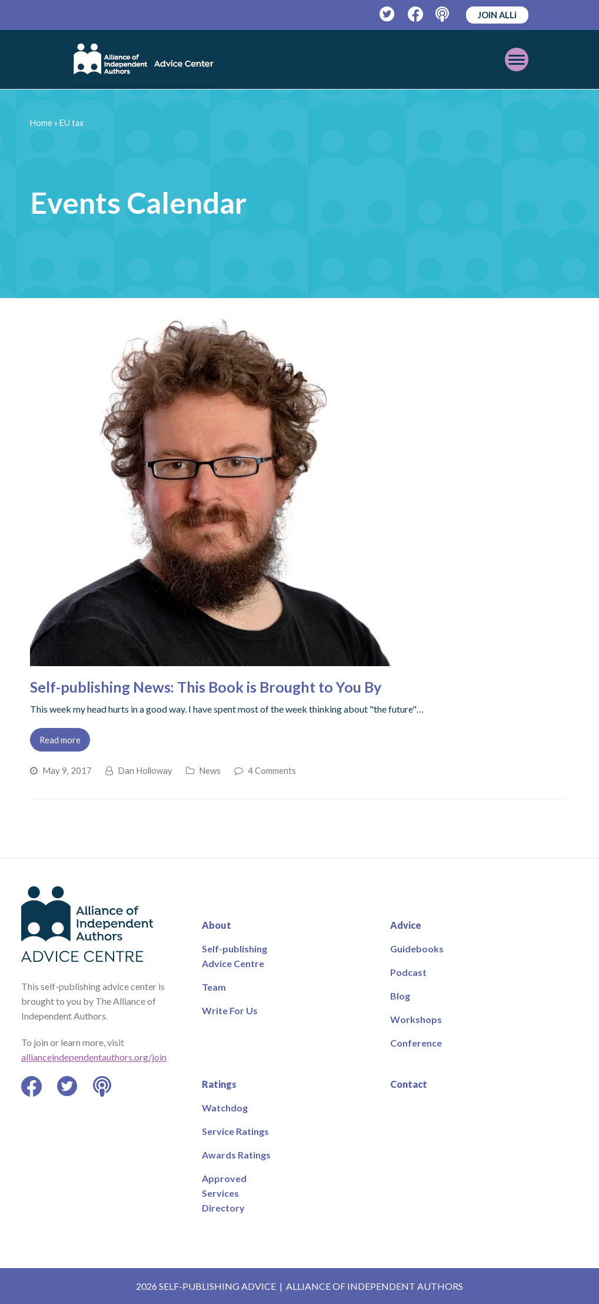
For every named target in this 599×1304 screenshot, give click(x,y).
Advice (405, 925)
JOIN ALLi (497, 14)
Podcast (408, 972)
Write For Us (230, 1010)
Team (214, 986)
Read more (60, 739)
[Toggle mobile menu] (516, 59)
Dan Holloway (145, 770)
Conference (416, 1042)
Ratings (219, 1084)
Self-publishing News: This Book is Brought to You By (205, 687)
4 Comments (272, 770)
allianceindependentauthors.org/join (94, 1057)
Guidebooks (417, 948)
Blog (400, 995)
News (210, 770)
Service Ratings (235, 1131)
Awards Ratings (236, 1154)
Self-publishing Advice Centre (234, 956)
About (216, 925)
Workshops (416, 1019)
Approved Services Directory (224, 1193)
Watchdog (225, 1107)
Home (41, 123)
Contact (408, 1084)
